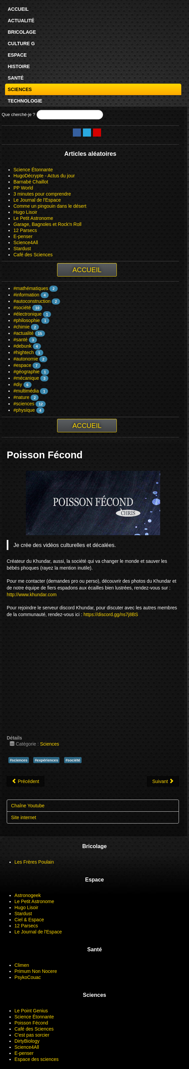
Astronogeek (27, 895)
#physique (24, 410)
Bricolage (22, 32)
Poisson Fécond (31, 1022)
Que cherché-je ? (18, 114)
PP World (23, 188)
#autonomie (25, 359)
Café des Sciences (33, 254)
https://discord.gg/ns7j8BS (111, 614)
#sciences (23, 403)
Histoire (19, 66)
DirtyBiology (27, 1041)
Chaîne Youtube (28, 805)
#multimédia (26, 391)
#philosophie (26, 320)
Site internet (23, 817)
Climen (21, 965)
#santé (20, 339)
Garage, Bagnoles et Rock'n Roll (47, 224)
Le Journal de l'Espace (37, 200)
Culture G (21, 43)
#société (22, 307)
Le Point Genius (31, 1010)
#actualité (23, 333)
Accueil (18, 9)
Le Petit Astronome (33, 218)
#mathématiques (30, 288)
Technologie (25, 101)
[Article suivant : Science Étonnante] (163, 781)
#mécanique (26, 378)
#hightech (23, 352)
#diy (17, 384)
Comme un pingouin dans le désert (49, 206)
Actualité (21, 20)
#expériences (46, 760)
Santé (15, 78)
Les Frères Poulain (34, 862)
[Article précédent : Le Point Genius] (25, 781)
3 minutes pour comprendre (42, 194)
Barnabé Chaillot (30, 181)
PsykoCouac (27, 977)
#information (26, 294)
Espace (17, 55)
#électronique (27, 314)
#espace (22, 365)
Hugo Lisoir (25, 212)
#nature (21, 397)
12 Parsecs (25, 230)
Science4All (25, 242)
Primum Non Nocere (35, 971)
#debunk (22, 346)
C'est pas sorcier (31, 1035)
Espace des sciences (36, 1059)
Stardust (22, 248)
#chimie (21, 326)
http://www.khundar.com (32, 594)
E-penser (23, 236)
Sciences (20, 89)
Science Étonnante (33, 169)
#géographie (26, 371)
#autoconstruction (32, 301)
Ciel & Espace (29, 919)
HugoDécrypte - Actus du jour (44, 175)
